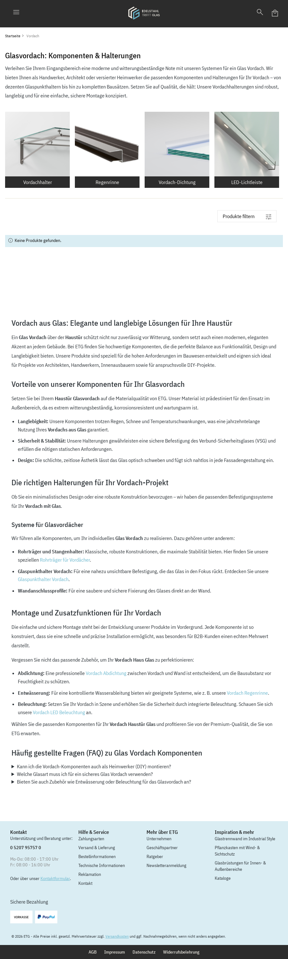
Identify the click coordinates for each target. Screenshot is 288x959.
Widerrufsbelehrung (181, 952)
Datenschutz (144, 952)
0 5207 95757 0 (25, 847)
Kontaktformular (55, 878)
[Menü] (16, 13)
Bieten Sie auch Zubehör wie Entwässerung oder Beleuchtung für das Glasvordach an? (104, 781)
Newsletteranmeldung (166, 865)
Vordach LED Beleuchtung (59, 712)
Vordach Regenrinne (247, 693)
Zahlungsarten (91, 839)
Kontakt (85, 883)
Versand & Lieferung (96, 847)
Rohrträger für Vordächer (65, 560)
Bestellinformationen (97, 856)
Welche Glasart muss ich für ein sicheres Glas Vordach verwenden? (85, 774)
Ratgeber (155, 856)
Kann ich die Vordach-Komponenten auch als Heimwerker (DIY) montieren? (94, 766)
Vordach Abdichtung (106, 673)
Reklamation (89, 874)
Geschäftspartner (162, 847)
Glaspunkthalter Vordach (43, 579)
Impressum (114, 952)
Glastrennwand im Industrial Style (245, 839)
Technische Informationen (101, 865)
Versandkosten (117, 936)
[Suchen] (260, 13)
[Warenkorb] (275, 13)
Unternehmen (159, 839)
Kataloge (223, 878)
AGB (93, 952)
